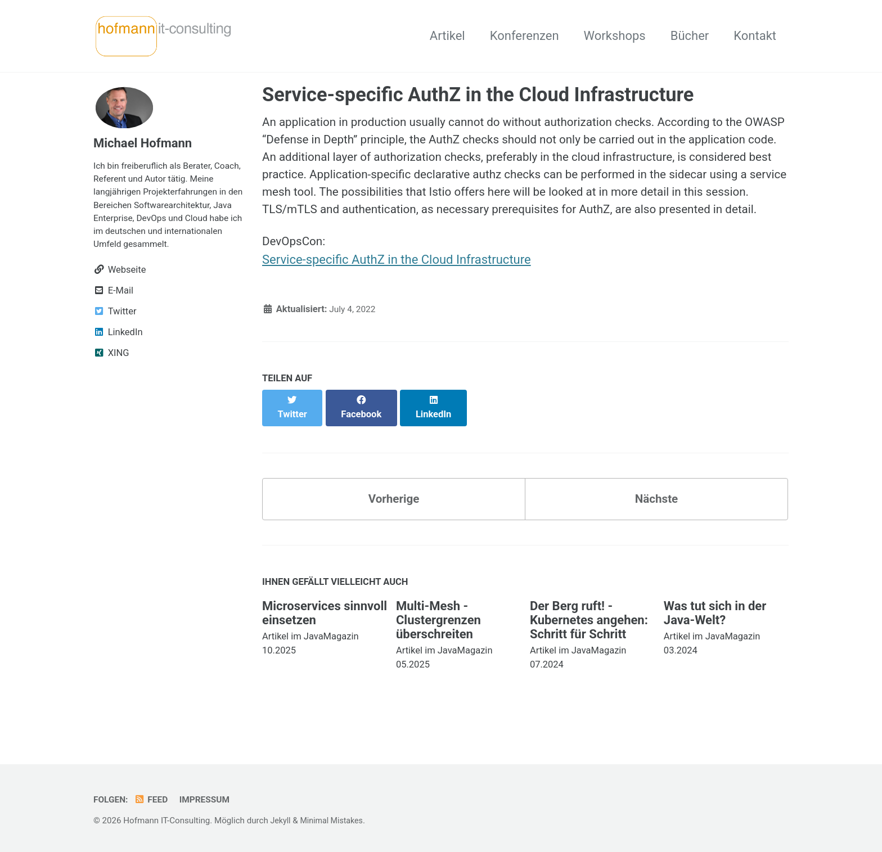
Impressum (210, 800)
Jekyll (281, 821)
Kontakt (755, 36)
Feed (154, 800)
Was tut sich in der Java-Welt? (715, 631)
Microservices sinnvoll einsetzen (324, 631)
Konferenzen (524, 36)
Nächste (656, 516)
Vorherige (394, 516)
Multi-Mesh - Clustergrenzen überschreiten (438, 638)
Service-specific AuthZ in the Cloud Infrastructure (396, 288)
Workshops (615, 36)
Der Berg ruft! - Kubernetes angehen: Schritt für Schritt (589, 638)
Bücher (689, 36)
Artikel (447, 36)
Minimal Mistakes (335, 821)
